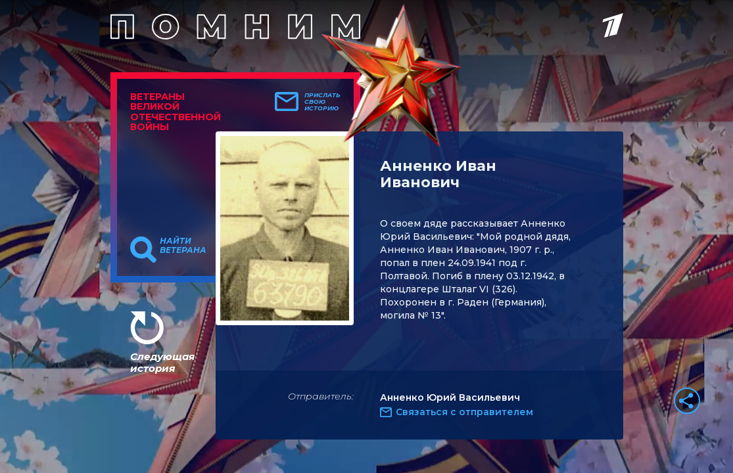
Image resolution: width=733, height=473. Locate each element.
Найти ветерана (183, 245)
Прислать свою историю (322, 102)
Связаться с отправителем (464, 412)
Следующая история (162, 362)
